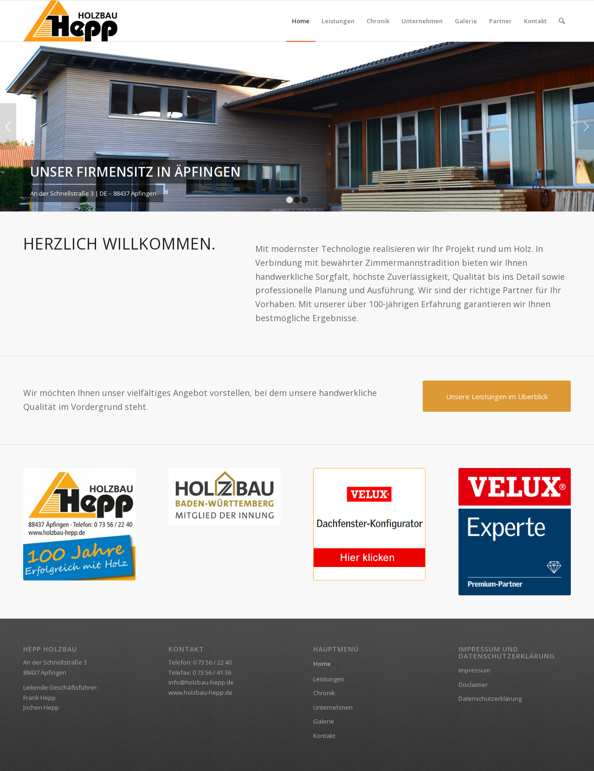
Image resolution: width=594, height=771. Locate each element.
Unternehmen (333, 707)
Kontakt (324, 735)
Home (322, 663)
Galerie (323, 721)
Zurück (8, 126)
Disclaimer (473, 684)
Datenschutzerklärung (490, 698)
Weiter (586, 126)
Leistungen (328, 679)
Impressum (474, 670)
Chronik (324, 693)
